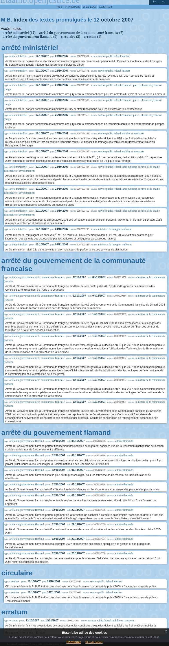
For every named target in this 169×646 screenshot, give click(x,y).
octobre (110, 20)
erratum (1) (92, 36)
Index (20, 20)
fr (154, 1)
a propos (72, 6)
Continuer (73, 642)
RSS (59, 6)
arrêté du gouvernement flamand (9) (30, 36)
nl (163, 1)
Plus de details (94, 642)
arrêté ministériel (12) (19, 32)
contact (105, 6)
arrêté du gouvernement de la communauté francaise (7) (81, 32)
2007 (128, 20)
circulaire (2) (70, 36)
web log (89, 6)
